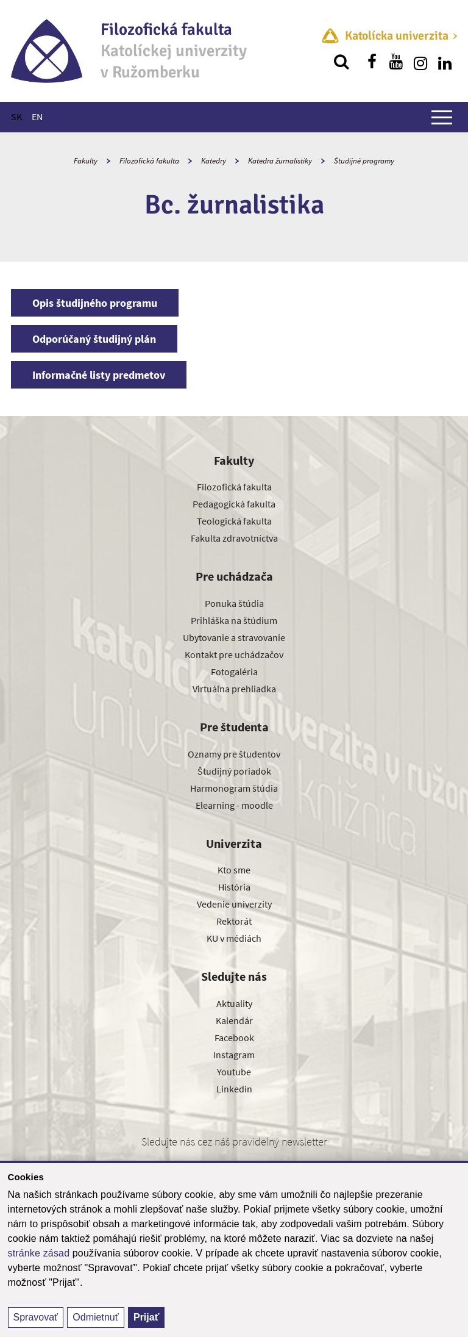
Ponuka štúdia (234, 603)
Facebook (234, 1037)
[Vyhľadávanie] (341, 61)
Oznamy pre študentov (234, 754)
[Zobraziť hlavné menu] (442, 117)
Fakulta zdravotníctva (234, 538)
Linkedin (234, 1089)
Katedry (213, 161)
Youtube (234, 1072)
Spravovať (35, 1317)
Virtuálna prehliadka (234, 689)
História (234, 887)
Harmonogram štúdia (234, 788)
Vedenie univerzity (234, 904)
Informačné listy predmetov (98, 375)
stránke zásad (39, 1253)
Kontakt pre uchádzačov (234, 654)
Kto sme (234, 870)
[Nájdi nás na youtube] (396, 61)
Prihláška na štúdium (234, 620)
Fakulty (86, 161)
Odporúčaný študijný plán (94, 339)
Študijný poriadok (234, 771)
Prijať (146, 1317)
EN (37, 116)
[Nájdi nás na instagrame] (420, 61)
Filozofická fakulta (149, 161)
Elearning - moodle (234, 805)
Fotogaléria (234, 671)
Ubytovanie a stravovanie (234, 637)
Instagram (234, 1054)
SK (16, 116)
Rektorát (234, 921)
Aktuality (234, 1003)
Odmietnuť (95, 1317)
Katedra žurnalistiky (280, 161)
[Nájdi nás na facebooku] (372, 61)
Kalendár (234, 1020)
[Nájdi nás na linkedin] (445, 61)
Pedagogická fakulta (234, 504)
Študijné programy (364, 161)
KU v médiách (234, 938)
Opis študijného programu (94, 303)
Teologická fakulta (234, 521)
